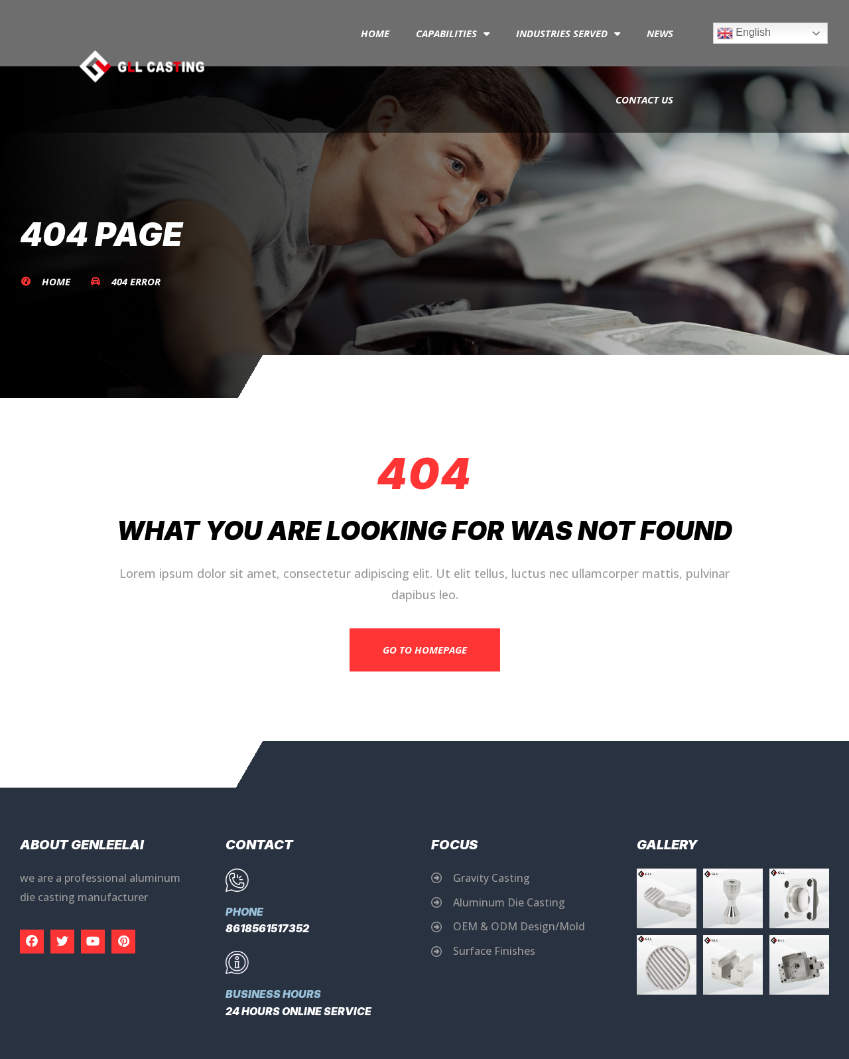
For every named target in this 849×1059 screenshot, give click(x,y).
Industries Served (568, 33)
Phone (244, 911)
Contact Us (644, 99)
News (660, 33)
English (744, 33)
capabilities (453, 33)
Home (375, 33)
